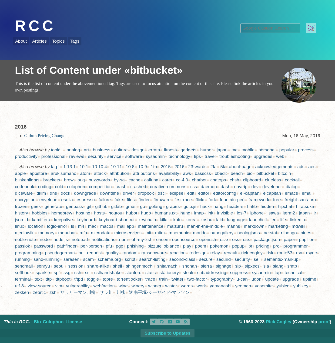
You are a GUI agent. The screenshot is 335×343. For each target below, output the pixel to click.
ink (210, 213)
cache (134, 179)
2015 (166, 166)
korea (191, 219)
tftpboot (63, 279)
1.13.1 (69, 166)
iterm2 (289, 213)
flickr (200, 199)
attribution (119, 173)
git (89, 206)
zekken (22, 292)
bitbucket (265, 173)
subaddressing (211, 272)
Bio (37, 321)
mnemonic (179, 232)
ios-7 (242, 213)
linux (19, 226)
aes (311, 166)
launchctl (258, 219)
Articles (39, 41)
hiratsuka (305, 206)
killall (165, 219)
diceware (24, 193)
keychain (147, 219)
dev (254, 186)
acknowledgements (274, 166)
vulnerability (78, 285)
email (307, 193)
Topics (58, 41)
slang (278, 266)
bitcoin (284, 173)
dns (53, 193)
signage (223, 266)
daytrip (241, 186)
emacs (291, 193)
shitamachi (167, 266)
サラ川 (106, 292)
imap (199, 213)
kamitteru (41, 219)
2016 (179, 166)
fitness (170, 149)
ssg (67, 272)
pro (276, 246)
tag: (54, 166)
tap (278, 272)
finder (144, 199)
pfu (109, 246)
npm (123, 239)
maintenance (151, 226)
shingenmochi (139, 266)
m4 (81, 226)
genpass (74, 206)
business (102, 149)
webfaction (104, 285)
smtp (292, 266)
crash (121, 186)
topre (108, 279)
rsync (311, 252)
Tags (75, 41)
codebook (24, 186)
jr (315, 213)
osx (246, 239)
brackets (51, 179)
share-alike (98, 266)
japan (222, 149)
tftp (49, 279)
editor (203, 193)
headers (235, 206)
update (272, 279)
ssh (77, 272)
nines (306, 232)
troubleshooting (234, 156)
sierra (206, 266)
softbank (23, 272)
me (234, 149)
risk (269, 252)
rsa (299, 252)
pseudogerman (60, 252)
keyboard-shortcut (117, 219)
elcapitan (272, 193)
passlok (22, 246)
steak (188, 272)
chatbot (199, 179)
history (21, 213)
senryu (43, 266)
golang (155, 206)
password (43, 246)
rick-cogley (252, 252)
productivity (26, 156)
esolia (67, 199)
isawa (273, 213)
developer (272, 186)
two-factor (197, 279)
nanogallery (222, 232)
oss (235, 239)
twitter (177, 279)
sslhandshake (107, 272)
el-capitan (249, 193)
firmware (162, 199)
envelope (48, 199)
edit (190, 193)
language (236, 219)
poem (200, 246)
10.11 (116, 166)
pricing (262, 246)
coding (44, 186)
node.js (61, 239)
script (130, 259)
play (187, 246)
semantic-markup (281, 259)
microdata (101, 232)
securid (223, 259)
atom (85, 173)
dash (225, 186)
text (38, 279)
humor (206, 149)
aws (187, 173)
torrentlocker (129, 279)
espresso (86, 199)
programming (28, 252)
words (187, 285)
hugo (146, 213)
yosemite (264, 285)
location (35, 226)
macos (107, 226)
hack (205, 206)
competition (100, 186)
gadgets (188, 149)
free (277, 199)
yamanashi (220, 285)
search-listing (152, 259)
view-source (39, 285)
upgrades (263, 156)
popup (238, 246)
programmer (295, 246)
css (193, 186)
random (129, 252)
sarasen (71, 259)
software (133, 156)
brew (69, 179)
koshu (206, 219)
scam (88, 259)
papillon (306, 239)
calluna (151, 179)
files (131, 199)
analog (73, 149)
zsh (53, 292)
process (306, 149)
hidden (267, 206)
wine (122, 285)
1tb (154, 166)
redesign (198, 252)
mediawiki (24, 232)
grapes (173, 206)
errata (154, 149)
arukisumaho (63, 173)
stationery (169, 272)
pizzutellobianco (163, 246)
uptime (309, 279)
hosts (99, 213)
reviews (76, 156)
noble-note (25, 239)
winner (154, 285)
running (22, 259)
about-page (240, 166)
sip (238, 266)
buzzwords (99, 179)
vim (58, 285)
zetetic (39, 292)
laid (219, 219)
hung (185, 213)
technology (179, 156)
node (45, 239)
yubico (283, 285)
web (280, 156)
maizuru (175, 226)
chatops (218, 179)
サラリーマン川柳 (78, 292)
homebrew (61, 213)
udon (256, 279)
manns (233, 226)
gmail (131, 206)
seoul (59, 266)
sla (266, 266)
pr (250, 246)
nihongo (289, 232)
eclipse (176, 193)
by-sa (119, 179)
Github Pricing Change (44, 135)
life (283, 219)
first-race (183, 199)
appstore (38, 173)
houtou (115, 213)
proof (324, 321)
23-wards (197, 166)
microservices (127, 232)
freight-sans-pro (300, 199)
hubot (131, 213)
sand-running (47, 259)
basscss (203, 173)
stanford (133, 272)
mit (148, 232)
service (114, 156)
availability (169, 173)
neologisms (248, 232)
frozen (21, 206)
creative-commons (168, 186)
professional (53, 156)
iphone (257, 213)
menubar (67, 232)
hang (219, 206)
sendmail (24, 266)
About (21, 41)
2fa (213, 166)
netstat (270, 232)
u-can (242, 279)
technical (293, 272)
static (150, 272)
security (96, 156)
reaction (178, 252)
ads (301, 166)
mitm (160, 232)
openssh (207, 239)
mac (92, 226)
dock (65, 193)
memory (46, 232)
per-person (91, 246)
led (274, 219)
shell (117, 266)
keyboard (86, 219)
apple (20, 173)
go (142, 206)
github (101, 206)
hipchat (285, 206)
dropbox (146, 193)
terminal (23, 279)
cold (59, 186)
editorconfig (224, 193)
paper (289, 239)
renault (231, 252)
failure (105, 199)
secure (206, 259)
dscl (162, 193)
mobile (248, 149)
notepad (80, 239)
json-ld (21, 219)
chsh (234, 179)
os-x (224, 239)
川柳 (121, 292)
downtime (109, 193)
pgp (119, 246)
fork (212, 199)
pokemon (219, 246)
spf (57, 272)
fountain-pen (232, 199)
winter (171, 285)
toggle (93, 279)
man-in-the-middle (205, 226)
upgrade (291, 279)
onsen (162, 239)
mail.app (125, 226)
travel (210, 156)
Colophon (53, 321)
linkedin (297, 219)
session (75, 266)
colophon (76, 186)
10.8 (130, 166)
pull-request (90, 252)
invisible (225, 213)
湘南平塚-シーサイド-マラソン (159, 292)
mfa (83, 232)
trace (150, 279)
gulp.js (190, 206)
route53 (284, 252)
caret (167, 179)
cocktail (292, 179)
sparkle (43, 272)
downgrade (85, 193)
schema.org (109, 259)
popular (286, 149)
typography (222, 279)
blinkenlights (27, 179)
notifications (103, 239)
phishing (135, 246)
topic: (56, 149)
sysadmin (155, 156)
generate (53, 206)
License (73, 321)
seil (257, 259)
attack (100, 173)
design (138, 149)
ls (72, 226)
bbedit (221, 173)
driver (128, 193)
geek (36, 206)
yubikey (300, 285)
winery (137, 285)
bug (81, 179)
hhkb (252, 206)
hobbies (39, 213)
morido (200, 232)
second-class (182, 259)
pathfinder (67, 246)
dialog (292, 186)
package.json (267, 239)
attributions (144, 173)
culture (121, 149)
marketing (278, 226)
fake (118, 199)
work (201, 285)
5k (222, 166)
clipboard (252, 179)
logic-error (57, 226)
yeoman (243, 285)
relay (215, 252)
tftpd (78, 279)
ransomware (153, 252)
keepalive (63, 219)
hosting (83, 213)
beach (237, 173)
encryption (25, 199)
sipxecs (252, 266)
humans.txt (166, 213)
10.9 (142, 166)
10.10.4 (99, 166)
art (86, 149)
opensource (183, 239)
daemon (209, 186)
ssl (87, 272)
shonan (189, 266)
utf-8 (19, 285)
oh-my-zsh (141, 239)
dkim (41, 193)
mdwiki (298, 226)
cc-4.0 (182, 179)
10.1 (84, 166)
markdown (254, 226)
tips (197, 156)
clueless (273, 179)
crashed (138, 186)
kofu (177, 219)
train (163, 279)
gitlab (116, 206)
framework (258, 199)
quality (112, 252)
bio (250, 173)
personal (267, 149)
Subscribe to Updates (167, 333)
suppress (239, 272)
